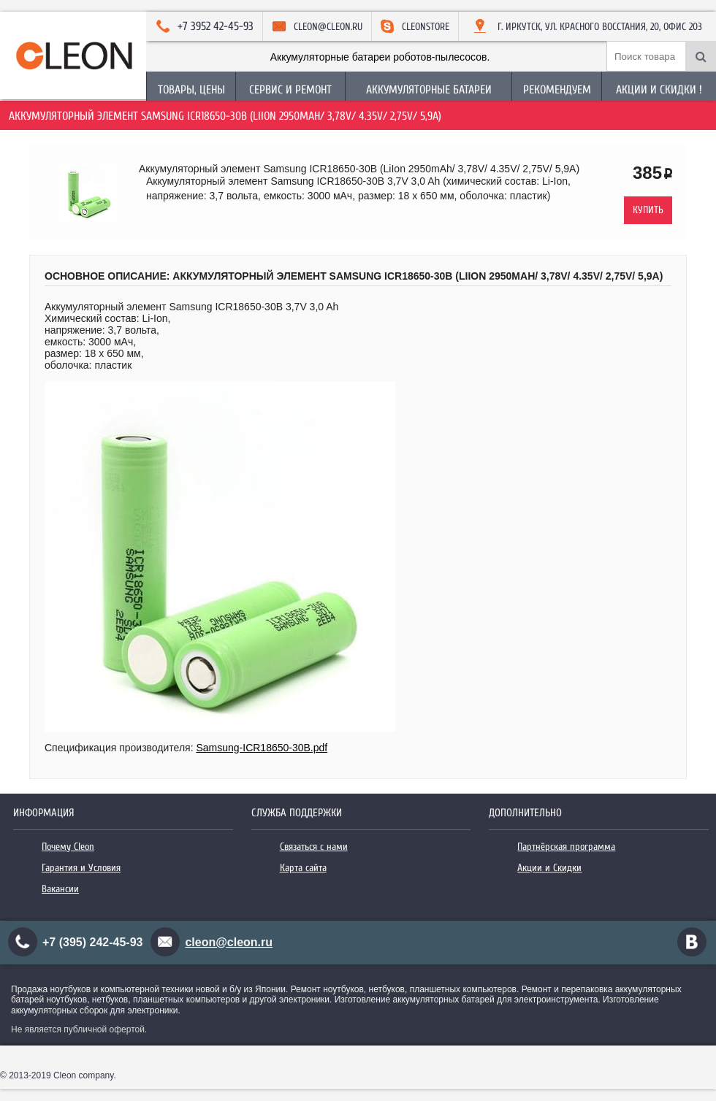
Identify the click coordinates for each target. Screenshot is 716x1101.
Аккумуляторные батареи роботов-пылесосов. (380, 57)
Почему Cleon (68, 846)
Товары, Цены (191, 89)
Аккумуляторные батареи (429, 89)
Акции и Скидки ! (659, 89)
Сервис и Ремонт (290, 89)
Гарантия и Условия (81, 868)
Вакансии (60, 889)
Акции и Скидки (549, 868)
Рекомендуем (557, 89)
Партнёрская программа (566, 846)
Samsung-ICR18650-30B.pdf (261, 747)
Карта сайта (303, 868)
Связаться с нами (314, 846)
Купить (648, 210)
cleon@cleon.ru (229, 942)
